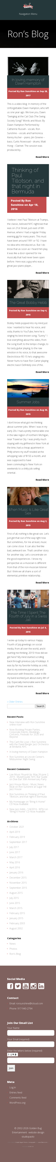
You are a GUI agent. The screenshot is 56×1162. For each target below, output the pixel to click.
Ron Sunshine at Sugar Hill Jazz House (27, 788)
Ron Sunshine (28, 91)
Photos (13, 948)
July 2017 (14, 847)
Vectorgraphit (31, 1142)
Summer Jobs (28, 402)
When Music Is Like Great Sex (28, 511)
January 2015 (16, 918)
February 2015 (17, 913)
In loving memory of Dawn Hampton (28, 81)
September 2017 (18, 842)
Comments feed (17, 1097)
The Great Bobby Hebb (28, 302)
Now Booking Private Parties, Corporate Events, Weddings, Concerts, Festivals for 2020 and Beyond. (26, 733)
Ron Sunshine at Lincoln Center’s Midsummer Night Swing (26, 758)
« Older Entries (15, 701)
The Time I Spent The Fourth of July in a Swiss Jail (28, 616)
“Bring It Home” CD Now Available (27, 803)
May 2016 (14, 862)
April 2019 (14, 832)
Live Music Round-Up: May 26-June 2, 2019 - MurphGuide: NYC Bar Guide (29, 776)
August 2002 (16, 928)
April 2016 (14, 867)
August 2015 (16, 892)
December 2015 (18, 877)
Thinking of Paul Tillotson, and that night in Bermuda (28, 181)
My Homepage (17, 801)
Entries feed (15, 1092)
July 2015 (14, 898)
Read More (42, 156)
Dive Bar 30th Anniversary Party (29, 779)
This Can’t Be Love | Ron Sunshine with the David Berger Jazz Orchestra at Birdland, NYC (29, 744)
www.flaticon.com (42, 1142)
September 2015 (18, 887)
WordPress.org (17, 1102)
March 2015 (15, 908)
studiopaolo (28, 1136)
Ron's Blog (15, 953)
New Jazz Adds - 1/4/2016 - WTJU (27, 809)
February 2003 (17, 923)
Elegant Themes (24, 1142)
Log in (12, 1087)
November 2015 (18, 882)
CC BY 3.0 (31, 1146)
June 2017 (14, 852)
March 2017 (15, 857)
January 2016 (16, 872)
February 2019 (17, 837)
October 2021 (16, 826)
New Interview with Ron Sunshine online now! (27, 723)
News (12, 943)
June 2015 (14, 903)
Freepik (17, 1142)
